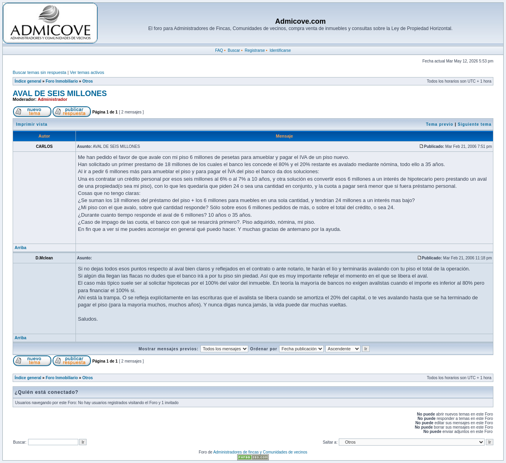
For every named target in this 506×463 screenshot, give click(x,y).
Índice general (28, 81)
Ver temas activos (87, 72)
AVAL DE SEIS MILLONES (60, 93)
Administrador (52, 99)
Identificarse (280, 50)
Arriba (20, 248)
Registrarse (255, 50)
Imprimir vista (32, 124)
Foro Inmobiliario (61, 81)
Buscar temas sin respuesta (39, 72)
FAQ (219, 50)
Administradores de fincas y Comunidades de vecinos (260, 452)
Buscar (234, 50)
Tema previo (439, 124)
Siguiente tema (474, 124)
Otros (87, 81)
